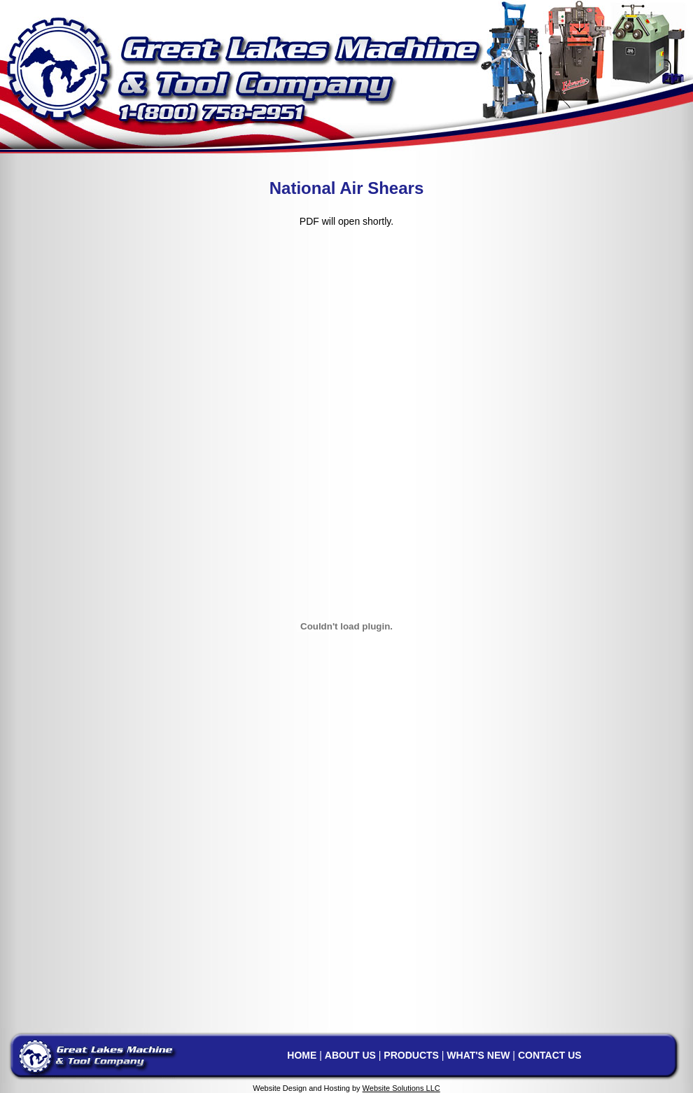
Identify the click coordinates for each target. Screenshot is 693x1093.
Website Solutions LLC (401, 1088)
